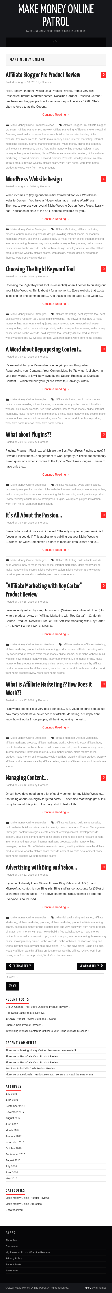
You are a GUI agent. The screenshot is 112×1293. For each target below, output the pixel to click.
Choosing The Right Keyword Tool (40, 269)
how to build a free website (21, 747)
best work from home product (88, 926)
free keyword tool (76, 318)
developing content (27, 836)
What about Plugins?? (28, 435)
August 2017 (13, 1118)
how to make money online (54, 139)
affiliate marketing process (21, 742)
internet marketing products (44, 143)
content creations (68, 827)
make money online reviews (73, 328)
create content (49, 832)
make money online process (69, 243)
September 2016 (15, 1154)
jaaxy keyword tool (63, 323)
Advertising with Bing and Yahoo (74, 917)
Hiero (88, 1287)
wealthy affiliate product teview (80, 333)
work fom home (59, 668)
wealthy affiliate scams (37, 252)
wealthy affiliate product (81, 756)
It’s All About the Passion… (34, 515)
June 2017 (12, 1124)
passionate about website (31, 574)
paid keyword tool (51, 333)
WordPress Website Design (34, 179)
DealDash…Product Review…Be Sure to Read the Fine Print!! (56, 1074)
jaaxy (48, 323)
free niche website (26, 139)
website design (75, 252)
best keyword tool (88, 314)
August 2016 (13, 1160)
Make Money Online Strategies (28, 229)
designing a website (39, 238)
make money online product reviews (70, 148)
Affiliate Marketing (63, 129)
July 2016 (11, 1166)
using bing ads (94, 945)
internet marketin (71, 489)
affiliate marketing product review (56, 649)
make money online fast (34, 148)
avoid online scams (89, 484)
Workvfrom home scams (58, 955)
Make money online (73, 143)
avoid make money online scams (36, 134)
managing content (16, 846)
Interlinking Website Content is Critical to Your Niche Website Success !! (47, 1030)
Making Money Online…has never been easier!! (48, 1050)
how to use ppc (58, 936)
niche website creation (73, 153)
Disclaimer (12, 1246)
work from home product (87, 337)
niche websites (67, 941)
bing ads (11, 931)
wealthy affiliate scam (45, 162)
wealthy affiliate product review (43, 950)
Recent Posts (13, 1264)
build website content (34, 827)
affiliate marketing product (21, 649)
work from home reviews (20, 423)
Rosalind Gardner (29, 158)
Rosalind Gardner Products (56, 158)
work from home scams (49, 423)
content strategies (29, 832)
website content (42, 337)
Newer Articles (91, 966)
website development (82, 851)
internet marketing (82, 139)
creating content (68, 832)
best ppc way (61, 926)
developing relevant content (87, 836)
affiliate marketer (73, 644)
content (52, 827)
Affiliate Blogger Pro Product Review (43, 75)
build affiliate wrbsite (89, 560)
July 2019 (11, 1093)
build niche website (67, 134)
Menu (56, 42)
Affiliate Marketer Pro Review (35, 129)
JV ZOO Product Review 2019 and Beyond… (32, 1018)
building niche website (51, 318)
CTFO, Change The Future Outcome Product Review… (38, 1006)
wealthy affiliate (83, 158)
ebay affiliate (87, 742)
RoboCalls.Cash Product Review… (26, 1012)
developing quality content (54, 836)
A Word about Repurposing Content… (44, 349)
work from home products (40, 167)
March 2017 (13, 1130)
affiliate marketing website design (35, 234)
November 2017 (15, 1112)
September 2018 (15, 1106)
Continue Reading (56, 114)
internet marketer (15, 751)
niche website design (53, 248)
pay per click (21, 945)
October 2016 (14, 1148)
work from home (68, 162)
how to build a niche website (54, 747)
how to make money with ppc (31, 936)
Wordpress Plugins (53, 499)
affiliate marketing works (52, 742)
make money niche (30, 413)
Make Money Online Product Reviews (32, 125)
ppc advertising (76, 945)
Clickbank (73, 742)
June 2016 (12, 1172)
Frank (9, 1068)
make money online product (39, 328)
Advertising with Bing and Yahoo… (41, 867)
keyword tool (83, 323)
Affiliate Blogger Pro (75, 125)
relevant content (55, 846)
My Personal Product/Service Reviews (28, 1252)
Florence (47, 82)
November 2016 (15, 1142)
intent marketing (94, 238)
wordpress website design (31, 257)
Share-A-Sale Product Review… (24, 1024)
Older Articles (19, 966)
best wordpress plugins (19, 489)
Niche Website (50, 153)
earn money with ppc (29, 931)
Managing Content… (27, 778)
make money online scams (82, 413)
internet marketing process (21, 841)
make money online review (47, 663)
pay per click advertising (44, 945)
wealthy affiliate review (19, 337)
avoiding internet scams (70, 234)
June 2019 (12, 1099)
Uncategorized (14, 1209)
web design (58, 252)
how (98, 742)
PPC (62, 945)
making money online (26, 941)
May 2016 (11, 1178)
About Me (11, 1240)
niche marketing (47, 494)
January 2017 (14, 1136)
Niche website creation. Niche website (60, 569)
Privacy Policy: (14, 1258)
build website (13, 564)
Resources (12, 1270)
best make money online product (71, 404)
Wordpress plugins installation (83, 499)
